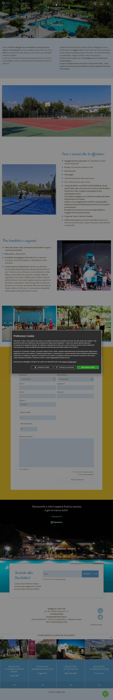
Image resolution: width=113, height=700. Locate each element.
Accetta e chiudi (88, 367)
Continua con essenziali (65, 367)
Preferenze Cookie (41, 367)
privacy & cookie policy (69, 362)
